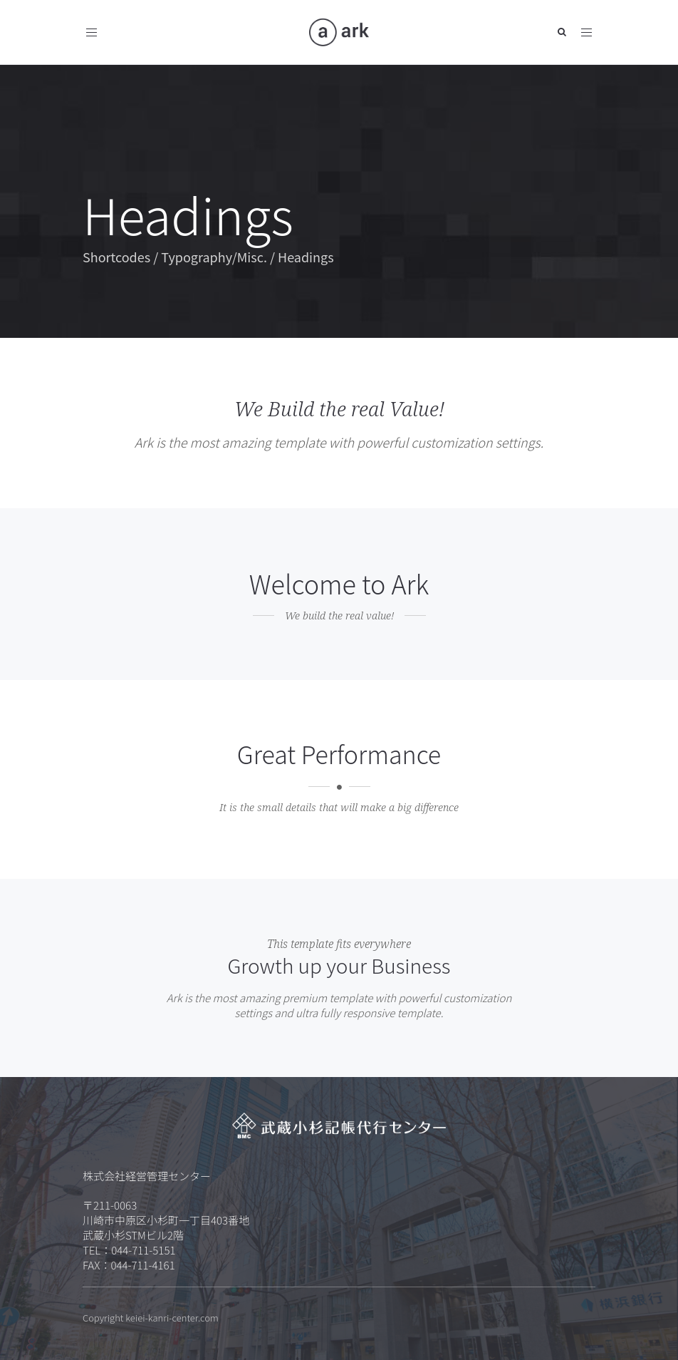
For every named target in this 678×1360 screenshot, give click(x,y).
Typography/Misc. (214, 256)
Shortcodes (116, 256)
